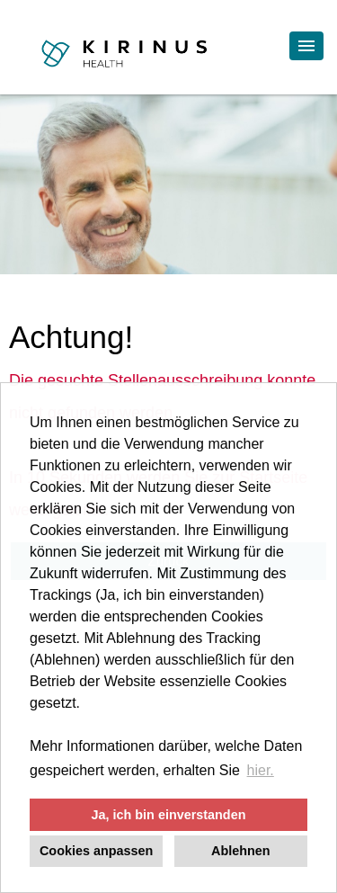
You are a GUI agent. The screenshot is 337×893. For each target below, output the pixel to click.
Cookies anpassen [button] (96, 851)
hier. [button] (260, 770)
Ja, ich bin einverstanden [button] (169, 815)
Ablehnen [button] (240, 851)
